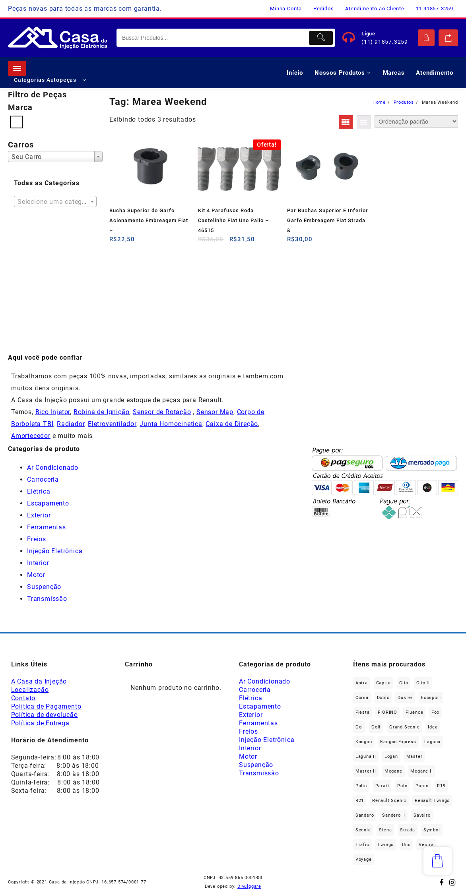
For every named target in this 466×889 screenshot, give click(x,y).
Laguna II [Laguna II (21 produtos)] (365, 756)
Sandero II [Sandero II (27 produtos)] (393, 815)
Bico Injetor (52, 412)
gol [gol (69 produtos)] (359, 727)
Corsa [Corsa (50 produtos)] (362, 697)
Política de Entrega (40, 723)
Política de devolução (44, 715)
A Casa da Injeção (39, 681)
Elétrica (38, 491)
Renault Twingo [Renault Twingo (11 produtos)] (432, 800)
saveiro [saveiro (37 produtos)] (422, 815)
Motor (36, 575)
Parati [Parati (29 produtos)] (382, 785)
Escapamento (48, 503)
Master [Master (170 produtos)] (414, 756)
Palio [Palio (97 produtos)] (361, 785)
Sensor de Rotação (162, 412)
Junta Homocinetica (171, 424)
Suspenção (44, 587)
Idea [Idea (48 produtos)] (432, 727)
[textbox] (55, 204)
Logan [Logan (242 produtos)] (391, 756)
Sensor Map (214, 412)
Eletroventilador (112, 424)
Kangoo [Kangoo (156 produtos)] (363, 741)
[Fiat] (16, 121)
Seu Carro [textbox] (27, 157)
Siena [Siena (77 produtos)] (385, 830)
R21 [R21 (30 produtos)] (359, 800)
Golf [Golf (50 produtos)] (376, 727)
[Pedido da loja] (416, 121)
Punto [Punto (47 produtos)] (422, 785)
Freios (36, 539)
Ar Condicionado (52, 467)
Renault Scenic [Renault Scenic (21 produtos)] (389, 800)
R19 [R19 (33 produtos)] (441, 785)
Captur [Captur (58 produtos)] (383, 683)
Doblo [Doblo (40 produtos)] (383, 697)
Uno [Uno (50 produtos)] (406, 844)
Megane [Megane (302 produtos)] (393, 771)
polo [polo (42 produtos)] (402, 785)
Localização (30, 689)
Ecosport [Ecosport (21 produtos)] (431, 697)
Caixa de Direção (232, 424)
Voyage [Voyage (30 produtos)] (363, 859)
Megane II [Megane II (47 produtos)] (421, 771)
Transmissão (47, 598)
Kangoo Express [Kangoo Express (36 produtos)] (398, 741)
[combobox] (55, 156)
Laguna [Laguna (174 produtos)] (432, 741)
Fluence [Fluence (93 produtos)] (414, 712)
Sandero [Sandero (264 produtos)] (364, 815)
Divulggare (249, 886)
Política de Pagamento (46, 706)
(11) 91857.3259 (384, 42)
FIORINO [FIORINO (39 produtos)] (387, 712)
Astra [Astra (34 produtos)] (361, 683)
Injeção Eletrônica (54, 551)
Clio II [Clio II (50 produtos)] (423, 683)
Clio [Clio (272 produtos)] (403, 683)
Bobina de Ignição (102, 412)
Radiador (70, 424)
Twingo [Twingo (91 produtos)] (385, 844)
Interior (38, 563)
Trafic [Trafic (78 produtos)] (362, 844)
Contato (23, 698)
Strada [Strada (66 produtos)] (407, 830)
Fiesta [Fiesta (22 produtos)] (362, 712)
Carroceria (43, 479)
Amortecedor (30, 436)
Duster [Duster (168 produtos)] (405, 697)
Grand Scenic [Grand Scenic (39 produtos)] (404, 727)
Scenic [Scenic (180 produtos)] (363, 830)
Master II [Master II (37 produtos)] (365, 771)
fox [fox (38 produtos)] (435, 712)
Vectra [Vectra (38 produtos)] (426, 844)
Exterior (38, 515)
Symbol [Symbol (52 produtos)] (431, 830)
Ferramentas (46, 527)
